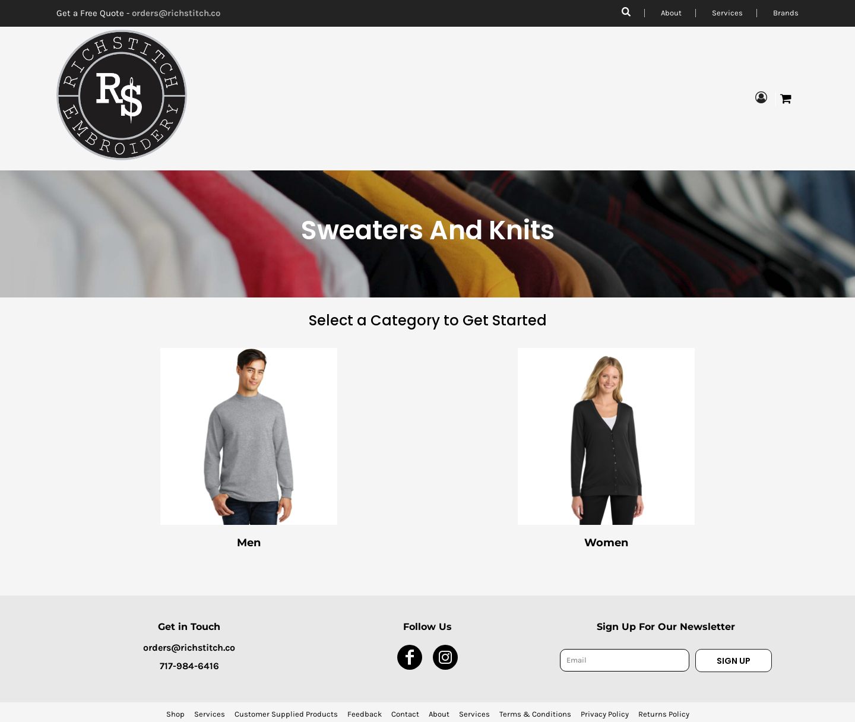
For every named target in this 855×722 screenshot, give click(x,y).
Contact (405, 714)
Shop (175, 714)
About (671, 12)
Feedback (364, 714)
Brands (786, 12)
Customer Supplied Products (286, 714)
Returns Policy (663, 714)
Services (727, 12)
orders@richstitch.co (176, 13)
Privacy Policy (605, 714)
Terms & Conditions (535, 714)
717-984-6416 (189, 666)
